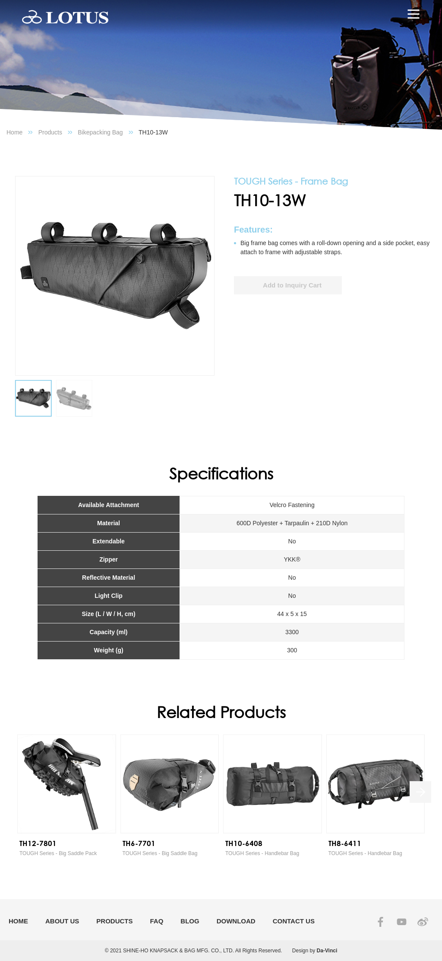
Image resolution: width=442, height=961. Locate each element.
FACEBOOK (380, 921)
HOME (18, 921)
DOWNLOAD (236, 921)
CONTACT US (294, 921)
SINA (422, 921)
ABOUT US (62, 921)
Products (50, 132)
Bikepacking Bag (100, 132)
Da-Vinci (327, 951)
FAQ (157, 921)
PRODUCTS (114, 921)
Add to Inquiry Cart (292, 285)
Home (14, 132)
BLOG (189, 921)
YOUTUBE (401, 921)
